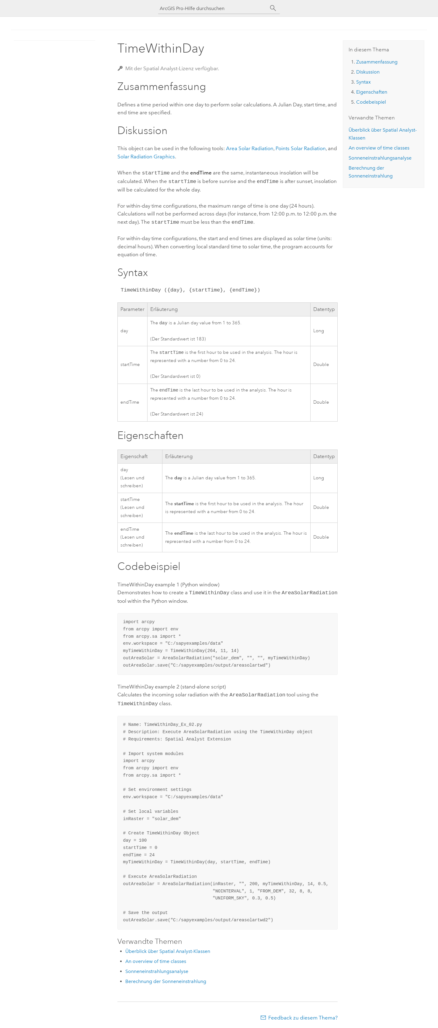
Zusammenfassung (377, 62)
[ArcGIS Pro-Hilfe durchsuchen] (213, 8)
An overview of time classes (155, 959)
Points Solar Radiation (301, 148)
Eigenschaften (371, 92)
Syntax (363, 82)
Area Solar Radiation (249, 148)
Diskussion (368, 72)
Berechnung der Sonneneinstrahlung (165, 979)
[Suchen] (273, 8)
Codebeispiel (371, 102)
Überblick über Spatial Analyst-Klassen (167, 949)
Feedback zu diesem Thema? (303, 1016)
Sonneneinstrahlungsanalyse (156, 969)
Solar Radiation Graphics (146, 157)
